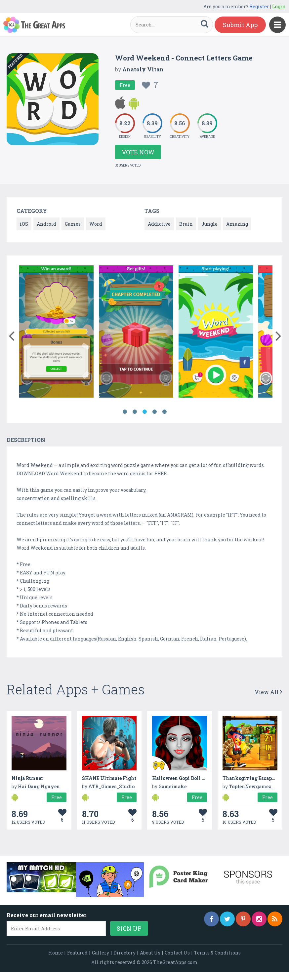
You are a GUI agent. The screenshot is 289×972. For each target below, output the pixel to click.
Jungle (209, 224)
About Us (150, 953)
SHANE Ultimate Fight (109, 778)
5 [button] (164, 411)
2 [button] (134, 411)
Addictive (159, 224)
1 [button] (124, 411)
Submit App (240, 25)
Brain (186, 224)
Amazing (237, 224)
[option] (56, 332)
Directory (124, 953)
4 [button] (154, 411)
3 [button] (144, 411)
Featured (77, 953)
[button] (11, 334)
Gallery (100, 953)
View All (268, 691)
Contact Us (177, 953)
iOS (24, 224)
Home (55, 953)
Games (73, 224)
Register (259, 6)
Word (95, 224)
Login (279, 6)
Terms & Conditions (217, 953)
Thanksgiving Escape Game (255, 778)
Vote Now (138, 152)
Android (46, 224)
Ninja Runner (27, 778)
